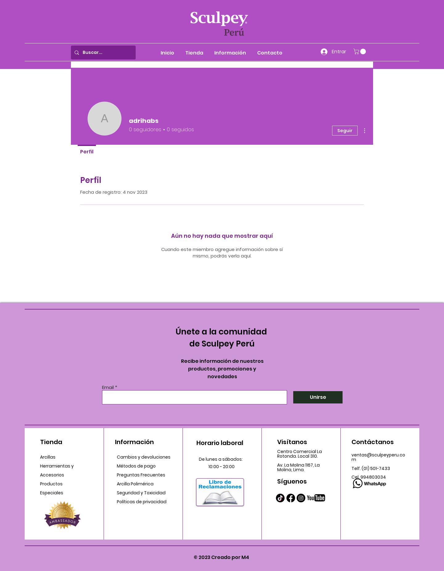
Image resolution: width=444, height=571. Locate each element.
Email (108, 387)
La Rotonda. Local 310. (299, 453)
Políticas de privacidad (141, 502)
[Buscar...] (103, 52)
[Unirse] (318, 397)
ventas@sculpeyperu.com (378, 457)
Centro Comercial (297, 451)
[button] (360, 51)
